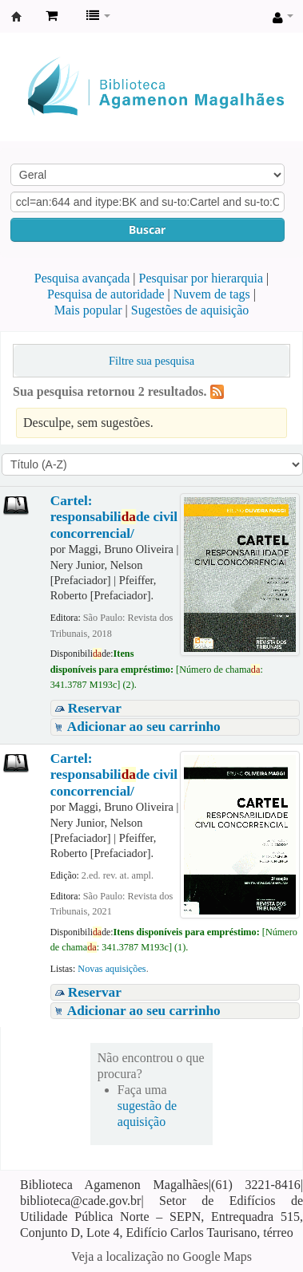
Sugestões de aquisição (190, 310)
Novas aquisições (112, 968)
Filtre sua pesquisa (151, 360)
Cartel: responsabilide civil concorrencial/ (113, 517)
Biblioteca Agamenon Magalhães (16, 16)
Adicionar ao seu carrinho (144, 726)
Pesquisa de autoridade (106, 294)
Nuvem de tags (211, 294)
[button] (52, 16)
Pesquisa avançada (82, 278)
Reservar (95, 708)
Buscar (147, 229)
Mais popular (88, 310)
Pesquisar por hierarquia (201, 278)
